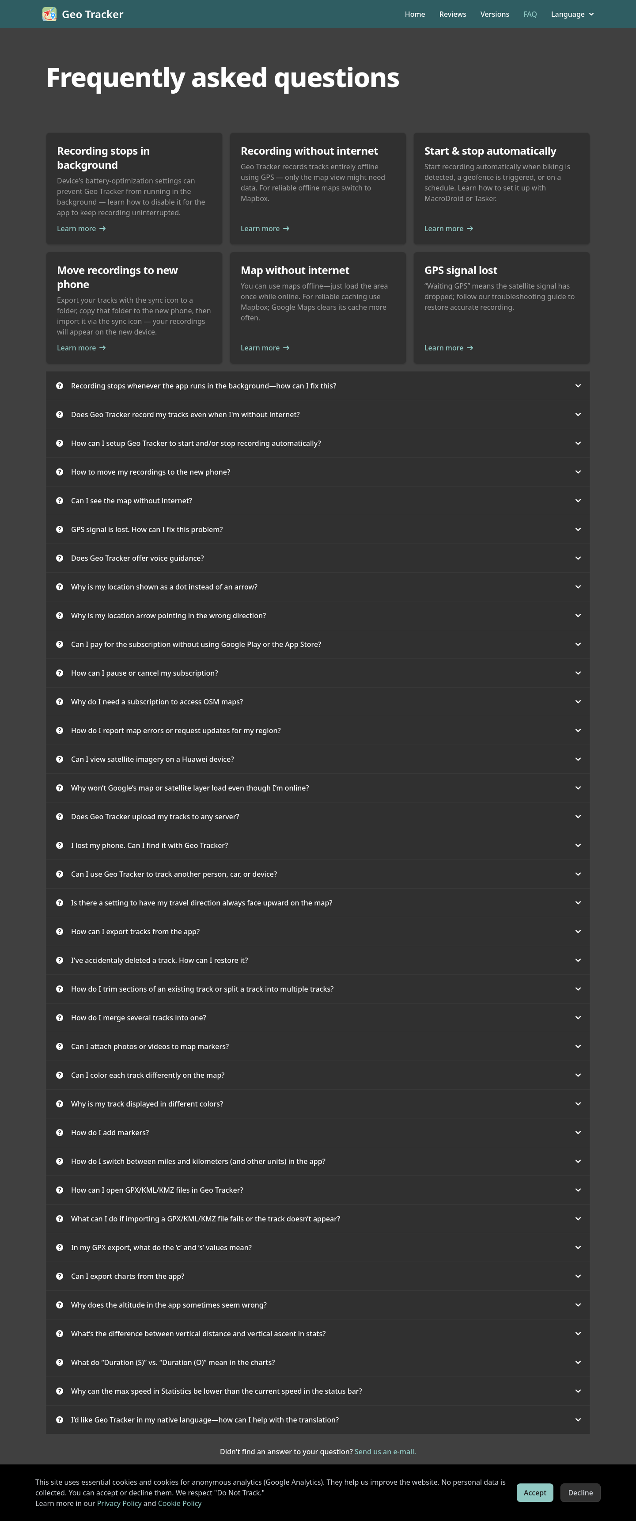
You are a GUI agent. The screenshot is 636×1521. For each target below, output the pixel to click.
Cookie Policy (180, 1503)
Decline (580, 1493)
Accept (535, 1493)
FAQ (530, 14)
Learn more (81, 228)
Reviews (452, 14)
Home (415, 14)
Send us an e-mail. (385, 1451)
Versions (495, 14)
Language (572, 14)
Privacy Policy (119, 1503)
